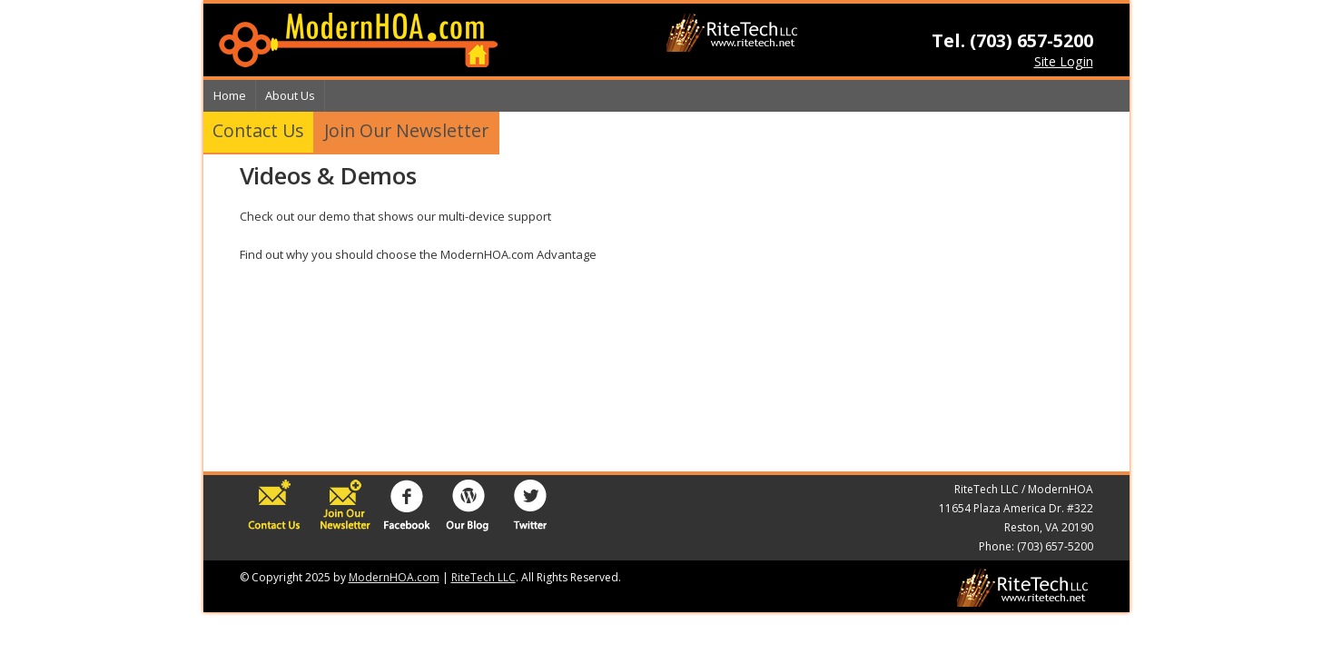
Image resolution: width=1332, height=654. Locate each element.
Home (229, 95)
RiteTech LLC (483, 577)
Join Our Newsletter (406, 130)
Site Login (1063, 61)
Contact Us (258, 130)
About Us (290, 95)
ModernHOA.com (394, 577)
